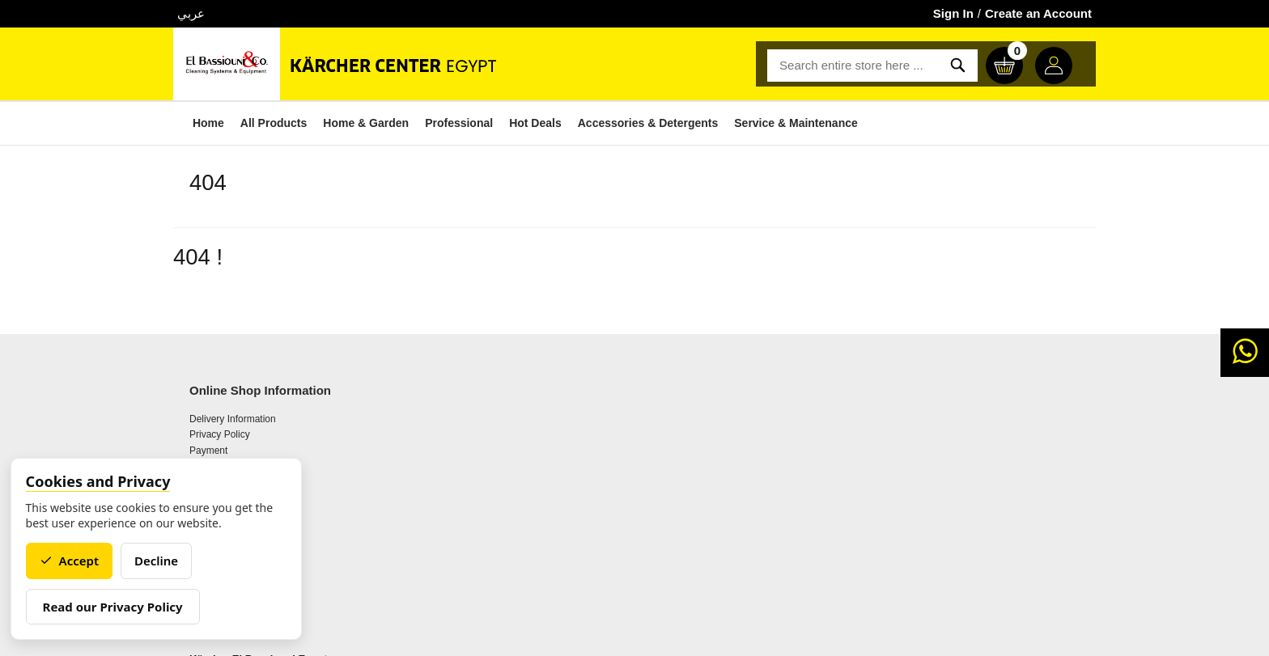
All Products (262, 122)
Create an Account (1038, 13)
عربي (191, 13)
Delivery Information (232, 443)
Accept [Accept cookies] (74, 560)
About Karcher (451, 443)
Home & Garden (354, 122)
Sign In (953, 13)
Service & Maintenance (785, 122)
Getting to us (447, 459)
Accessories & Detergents (637, 122)
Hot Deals (524, 122)
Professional (448, 122)
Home (197, 122)
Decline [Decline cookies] (162, 560)
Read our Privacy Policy (119, 607)
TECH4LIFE (698, 636)
